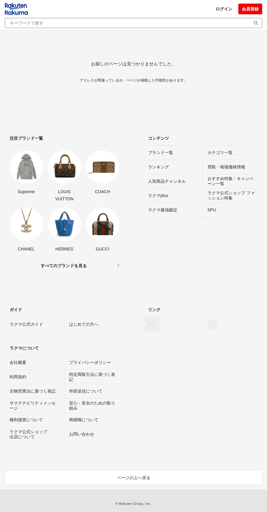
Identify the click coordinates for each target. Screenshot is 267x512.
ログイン (224, 9)
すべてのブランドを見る (64, 265)
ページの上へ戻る (133, 477)
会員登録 (250, 9)
